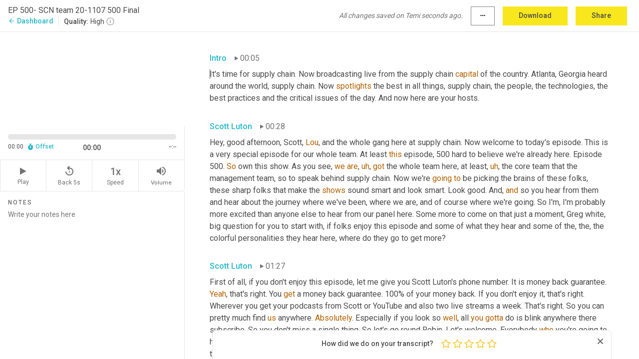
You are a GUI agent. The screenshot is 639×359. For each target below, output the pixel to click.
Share (601, 15)
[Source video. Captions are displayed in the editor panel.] (92, 78)
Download (535, 15)
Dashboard (30, 21)
